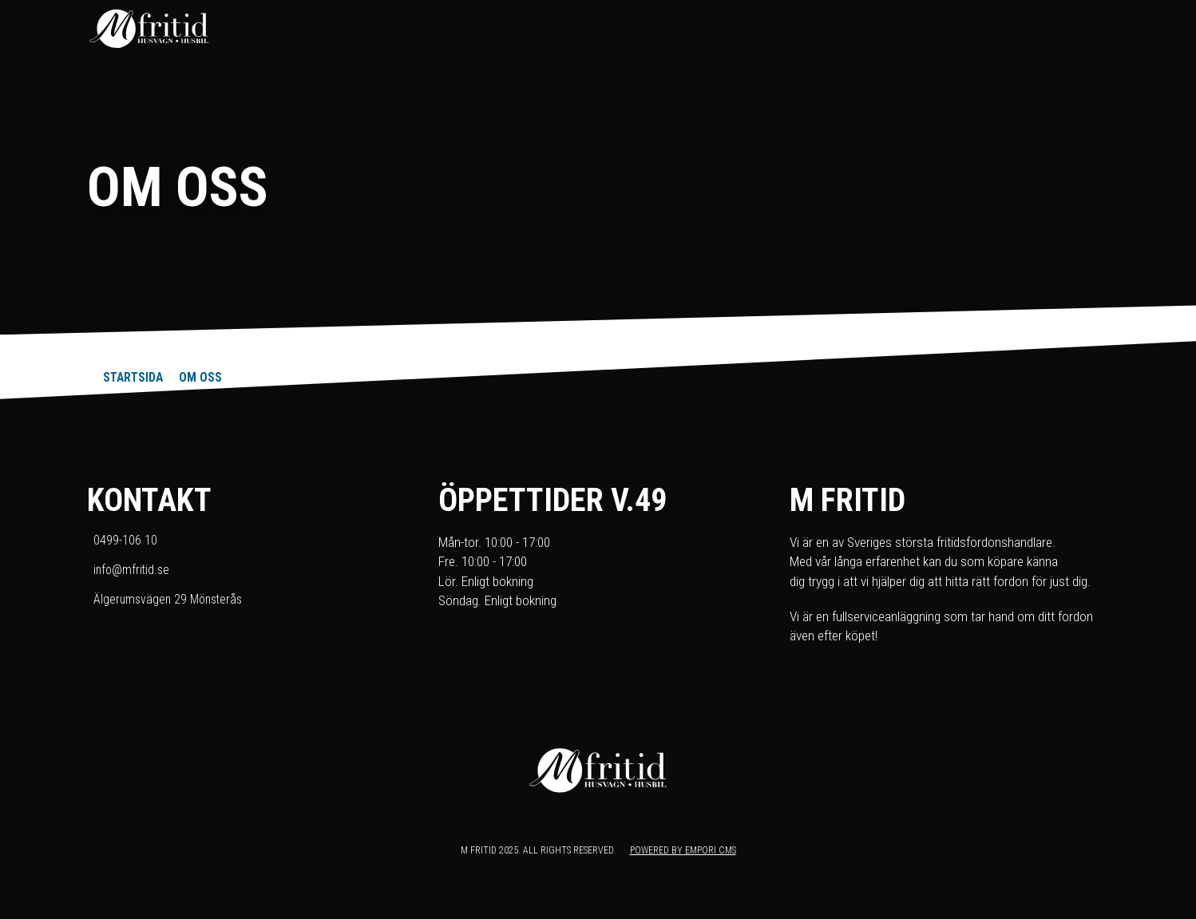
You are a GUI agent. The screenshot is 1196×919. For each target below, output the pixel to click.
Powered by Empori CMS (683, 850)
